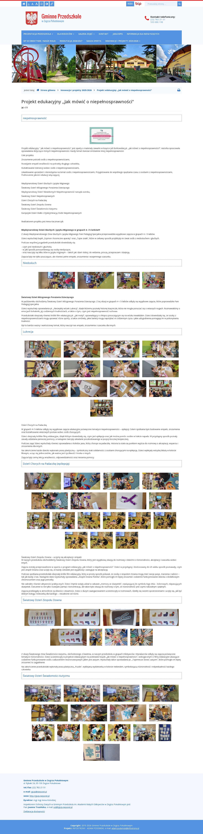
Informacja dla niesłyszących (143, 34)
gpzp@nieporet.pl (39, 791)
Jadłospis (118, 34)
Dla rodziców (65, 34)
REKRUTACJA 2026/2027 (71, 41)
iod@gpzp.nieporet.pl (62, 807)
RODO (130, 3)
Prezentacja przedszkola (38, 34)
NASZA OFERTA (94, 41)
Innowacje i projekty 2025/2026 (122, 41)
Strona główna (46, 90)
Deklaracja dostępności (34, 811)
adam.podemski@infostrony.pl (125, 828)
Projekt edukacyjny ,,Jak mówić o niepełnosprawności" (124, 90)
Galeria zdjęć (86, 34)
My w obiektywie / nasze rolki (39, 41)
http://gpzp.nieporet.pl (40, 796)
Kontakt (103, 34)
